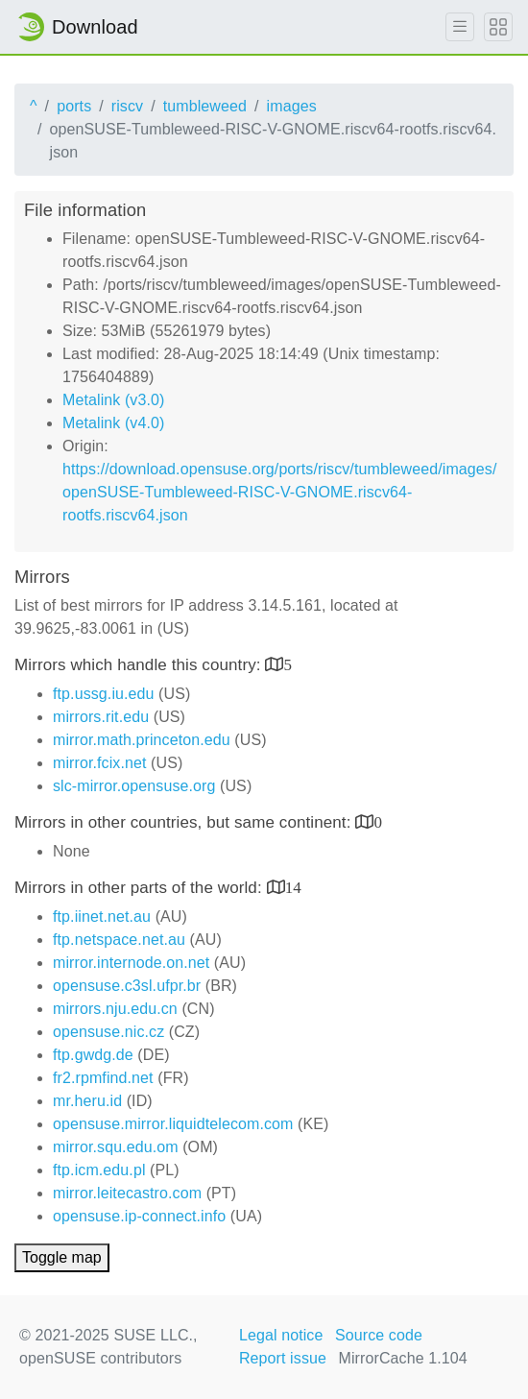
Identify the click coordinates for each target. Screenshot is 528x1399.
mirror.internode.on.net (131, 962)
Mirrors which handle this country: (139, 665)
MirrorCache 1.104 (403, 1358)
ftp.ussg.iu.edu (104, 694)
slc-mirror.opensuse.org (134, 786)
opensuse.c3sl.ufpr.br (127, 985)
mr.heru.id (87, 1101)
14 (293, 887)
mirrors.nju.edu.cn (115, 1009)
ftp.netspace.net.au (119, 939)
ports (74, 106)
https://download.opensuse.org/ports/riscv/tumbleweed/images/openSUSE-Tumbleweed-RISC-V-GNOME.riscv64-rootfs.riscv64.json (279, 492)
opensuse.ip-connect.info (139, 1216)
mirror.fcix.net (100, 763)
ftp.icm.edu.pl (99, 1170)
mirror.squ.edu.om (116, 1147)
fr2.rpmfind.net (103, 1078)
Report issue (282, 1358)
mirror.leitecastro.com (127, 1193)
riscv (127, 106)
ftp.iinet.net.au (102, 916)
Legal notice (281, 1335)
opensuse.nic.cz (108, 1032)
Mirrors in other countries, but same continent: (184, 822)
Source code (378, 1335)
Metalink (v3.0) (113, 400)
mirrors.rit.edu (101, 717)
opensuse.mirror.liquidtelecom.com (173, 1124)
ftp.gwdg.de (93, 1055)
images (292, 106)
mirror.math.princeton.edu (141, 740)
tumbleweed (205, 106)
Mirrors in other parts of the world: (140, 888)
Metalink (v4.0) (113, 423)
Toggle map (62, 1257)
